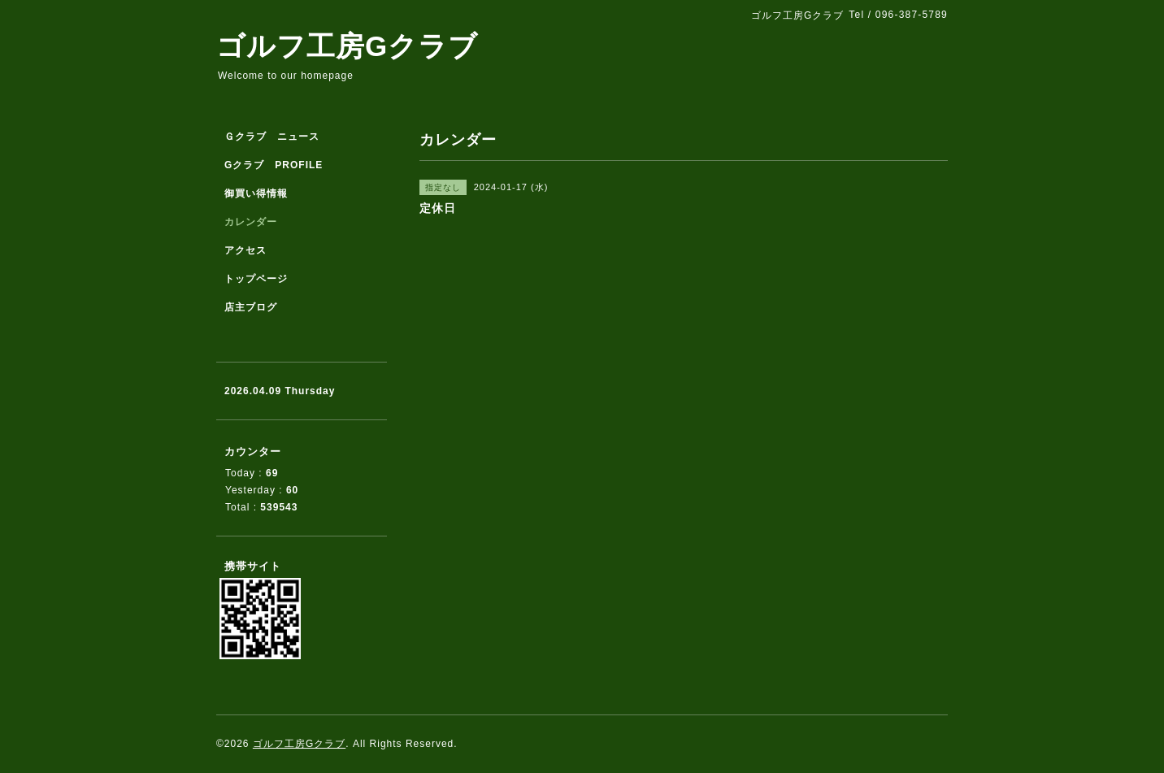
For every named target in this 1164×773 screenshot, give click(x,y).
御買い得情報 (256, 193)
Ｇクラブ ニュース (271, 136)
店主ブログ (250, 307)
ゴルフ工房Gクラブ (347, 46)
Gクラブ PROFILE (273, 165)
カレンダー (250, 222)
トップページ (256, 278)
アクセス (245, 250)
